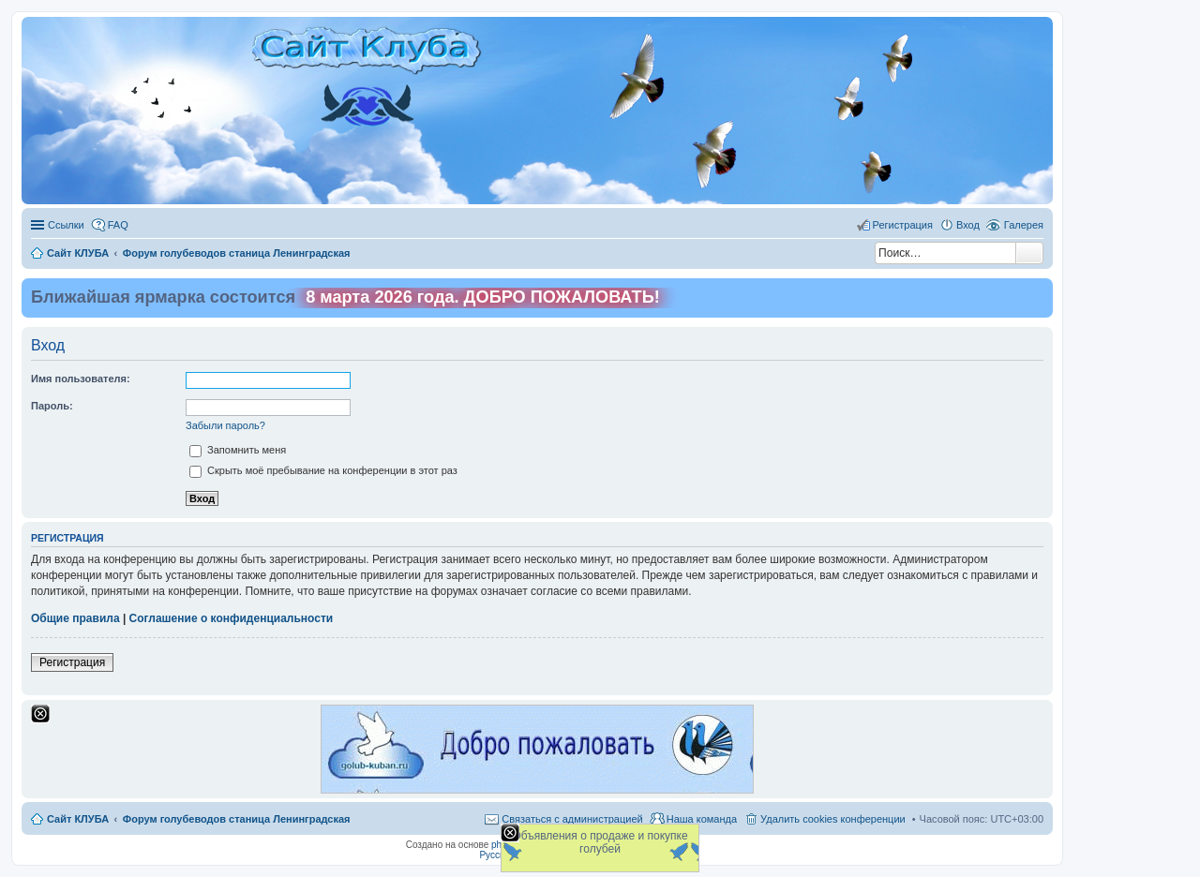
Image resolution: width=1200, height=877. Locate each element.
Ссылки (66, 224)
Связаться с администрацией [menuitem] (572, 819)
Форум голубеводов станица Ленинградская (237, 819)
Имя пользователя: (80, 378)
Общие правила (75, 618)
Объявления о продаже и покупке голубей (599, 842)
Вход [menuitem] (968, 224)
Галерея (1023, 224)
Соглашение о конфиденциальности (231, 618)
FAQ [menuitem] (118, 224)
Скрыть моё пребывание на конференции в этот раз (323, 470)
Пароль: (52, 405)
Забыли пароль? (225, 425)
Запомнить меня (237, 449)
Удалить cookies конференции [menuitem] (833, 819)
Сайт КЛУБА (78, 819)
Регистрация (72, 662)
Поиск (1029, 253)
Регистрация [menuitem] (903, 224)
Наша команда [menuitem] (702, 819)
